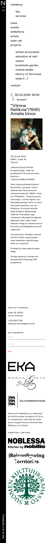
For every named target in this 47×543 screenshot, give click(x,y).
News (14, 23)
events (15, 27)
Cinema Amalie (24, 69)
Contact (16, 85)
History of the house (28, 74)
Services (21, 16)
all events (22, 99)
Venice (20, 61)
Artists (15, 36)
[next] (13, 99)
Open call (16, 40)
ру (3, 10)
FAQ (18, 11)
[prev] (13, 95)
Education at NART (27, 56)
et (3, 7)
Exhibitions (17, 31)
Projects (16, 45)
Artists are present (27, 52)
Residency (17, 4)
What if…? (22, 78)
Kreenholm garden (27, 65)
